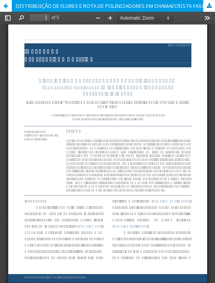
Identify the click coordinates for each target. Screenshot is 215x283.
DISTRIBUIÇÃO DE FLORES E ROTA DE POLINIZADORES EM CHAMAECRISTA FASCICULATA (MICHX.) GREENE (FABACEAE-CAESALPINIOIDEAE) (115, 5)
